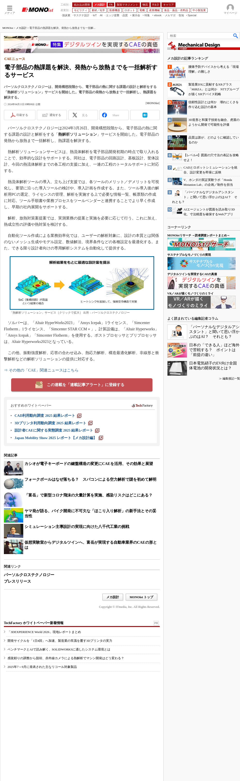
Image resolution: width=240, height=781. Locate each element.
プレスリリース (17, 581)
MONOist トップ (141, 597)
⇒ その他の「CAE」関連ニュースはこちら (41, 370)
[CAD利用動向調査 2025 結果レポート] (48, 416)
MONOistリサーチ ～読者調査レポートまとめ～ (198, 235)
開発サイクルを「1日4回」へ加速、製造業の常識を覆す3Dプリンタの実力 (60, 640)
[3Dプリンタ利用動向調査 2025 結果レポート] (54, 423)
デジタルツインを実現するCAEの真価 (192, 274)
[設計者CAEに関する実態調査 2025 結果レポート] (57, 430)
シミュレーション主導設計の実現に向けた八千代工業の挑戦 (76, 527)
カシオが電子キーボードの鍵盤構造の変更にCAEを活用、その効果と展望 (88, 464)
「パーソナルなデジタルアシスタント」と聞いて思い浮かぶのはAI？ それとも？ (214, 332)
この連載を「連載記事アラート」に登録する (85, 385)
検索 (236, 35)
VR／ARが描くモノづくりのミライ (190, 293)
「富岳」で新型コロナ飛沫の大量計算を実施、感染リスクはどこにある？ (88, 495)
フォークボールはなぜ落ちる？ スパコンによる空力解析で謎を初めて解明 (90, 479)
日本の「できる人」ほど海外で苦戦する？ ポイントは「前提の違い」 (214, 350)
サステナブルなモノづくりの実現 (189, 254)
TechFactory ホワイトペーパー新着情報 (34, 623)
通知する (55, 115)
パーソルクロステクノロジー (29, 575)
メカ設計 (21, 27)
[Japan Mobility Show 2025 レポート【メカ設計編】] (59, 438)
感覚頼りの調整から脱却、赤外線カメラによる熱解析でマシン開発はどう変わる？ (66, 658)
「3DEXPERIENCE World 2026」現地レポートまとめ (44, 632)
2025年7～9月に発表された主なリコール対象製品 (42, 667)
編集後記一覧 (231, 378)
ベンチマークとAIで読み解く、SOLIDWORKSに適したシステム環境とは (59, 649)
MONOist (7, 27)
